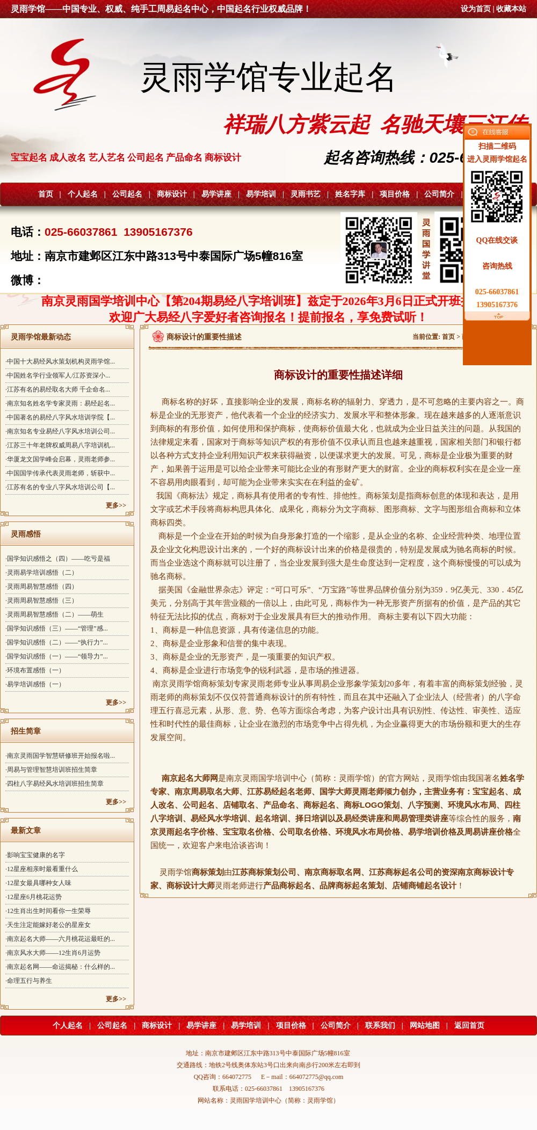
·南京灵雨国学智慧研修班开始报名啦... (60, 755)
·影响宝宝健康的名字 (35, 855)
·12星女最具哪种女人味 (38, 883)
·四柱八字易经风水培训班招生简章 (54, 783)
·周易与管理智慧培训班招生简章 (51, 769)
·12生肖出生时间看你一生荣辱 (48, 911)
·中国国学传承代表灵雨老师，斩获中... (60, 473)
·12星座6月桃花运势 (33, 897)
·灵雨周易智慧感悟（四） (41, 586)
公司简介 (439, 194)
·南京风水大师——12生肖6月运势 (52, 953)
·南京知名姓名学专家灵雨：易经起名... (60, 403)
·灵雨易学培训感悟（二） (41, 572)
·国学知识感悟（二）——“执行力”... (56, 642)
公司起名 (127, 194)
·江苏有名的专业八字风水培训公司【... (60, 487)
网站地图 (425, 1026)
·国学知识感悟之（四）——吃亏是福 (57, 558)
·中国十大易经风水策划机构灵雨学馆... (60, 361)
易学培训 (261, 194)
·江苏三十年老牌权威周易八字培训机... (60, 445)
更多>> (116, 505)
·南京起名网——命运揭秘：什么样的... (60, 966)
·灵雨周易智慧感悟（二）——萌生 (54, 614)
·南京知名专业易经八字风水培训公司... (60, 431)
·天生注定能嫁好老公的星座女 (48, 925)
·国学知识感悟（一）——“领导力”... (56, 656)
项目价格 (395, 194)
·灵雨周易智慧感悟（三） (41, 600)
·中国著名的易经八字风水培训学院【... (60, 417)
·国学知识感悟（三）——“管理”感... (56, 628)
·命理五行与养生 (28, 980)
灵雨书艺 (306, 194)
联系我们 (380, 1026)
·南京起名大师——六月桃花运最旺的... (60, 939)
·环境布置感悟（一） (35, 670)
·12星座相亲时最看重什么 (41, 869)
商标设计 (172, 194)
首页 (45, 194)
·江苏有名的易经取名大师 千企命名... (57, 389)
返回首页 (469, 1026)
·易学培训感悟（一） (35, 684)
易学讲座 (216, 194)
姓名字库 (350, 194)
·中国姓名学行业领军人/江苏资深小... (57, 375)
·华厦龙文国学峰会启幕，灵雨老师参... (60, 459)
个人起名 (83, 194)
